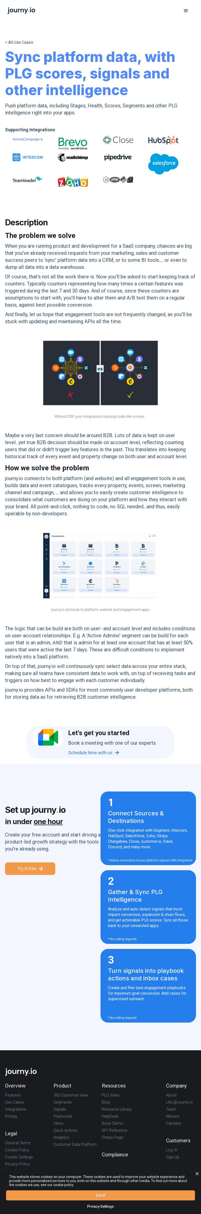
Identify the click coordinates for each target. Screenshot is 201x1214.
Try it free (30, 868)
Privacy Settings (100, 1206)
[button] (185, 10)
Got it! (100, 1195)
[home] (21, 10)
